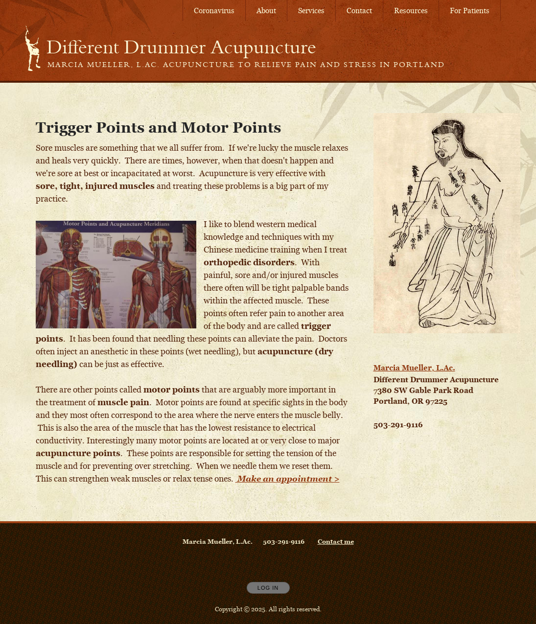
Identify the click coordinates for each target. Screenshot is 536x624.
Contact (359, 10)
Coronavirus (214, 10)
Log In (268, 588)
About (266, 10)
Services (311, 10)
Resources (411, 10)
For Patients (469, 10)
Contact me (336, 541)
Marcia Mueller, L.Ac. (414, 368)
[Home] (181, 47)
